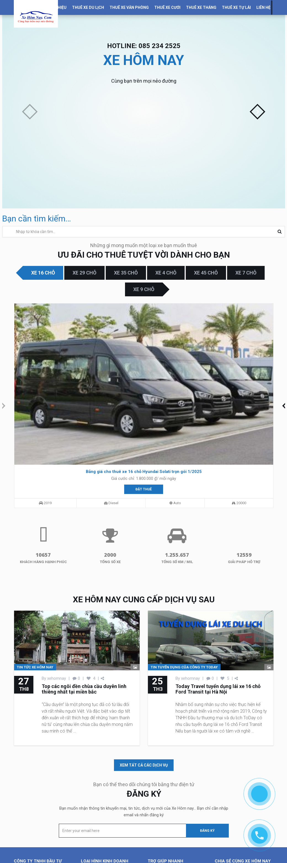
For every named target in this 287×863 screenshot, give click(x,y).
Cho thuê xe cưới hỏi (99, 791)
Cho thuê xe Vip (95, 811)
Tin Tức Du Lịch (162, 785)
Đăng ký (207, 731)
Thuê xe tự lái (236, 7)
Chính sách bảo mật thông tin (174, 811)
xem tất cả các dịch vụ (144, 665)
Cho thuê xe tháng (97, 798)
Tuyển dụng (158, 798)
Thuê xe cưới (167, 7)
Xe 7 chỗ (245, 273)
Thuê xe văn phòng (129, 7)
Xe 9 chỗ (143, 289)
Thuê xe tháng (201, 7)
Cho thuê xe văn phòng (102, 785)
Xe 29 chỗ (84, 273)
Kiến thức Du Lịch (163, 791)
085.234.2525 (40, 835)
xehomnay (56, 578)
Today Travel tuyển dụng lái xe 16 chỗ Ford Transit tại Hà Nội (218, 589)
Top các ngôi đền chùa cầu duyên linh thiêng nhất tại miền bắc (84, 589)
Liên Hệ (263, 7)
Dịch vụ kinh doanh (165, 778)
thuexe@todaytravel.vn (46, 849)
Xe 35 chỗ (126, 273)
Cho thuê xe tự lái (97, 804)
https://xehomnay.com (50, 855)
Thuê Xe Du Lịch (88, 7)
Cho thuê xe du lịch (98, 778)
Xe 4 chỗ (165, 273)
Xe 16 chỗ (43, 273)
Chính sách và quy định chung (175, 804)
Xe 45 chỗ (206, 273)
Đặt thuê (54, 384)
